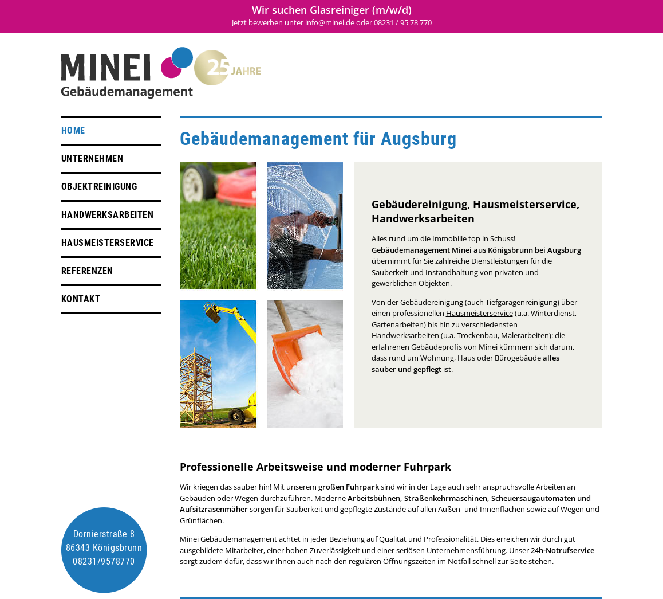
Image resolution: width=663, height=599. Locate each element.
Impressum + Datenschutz (561, 76)
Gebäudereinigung (431, 302)
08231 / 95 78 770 (403, 22)
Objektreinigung (99, 186)
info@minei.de (329, 22)
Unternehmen (92, 158)
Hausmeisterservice (107, 242)
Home (73, 130)
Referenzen (87, 270)
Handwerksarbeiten (107, 214)
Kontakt (81, 298)
